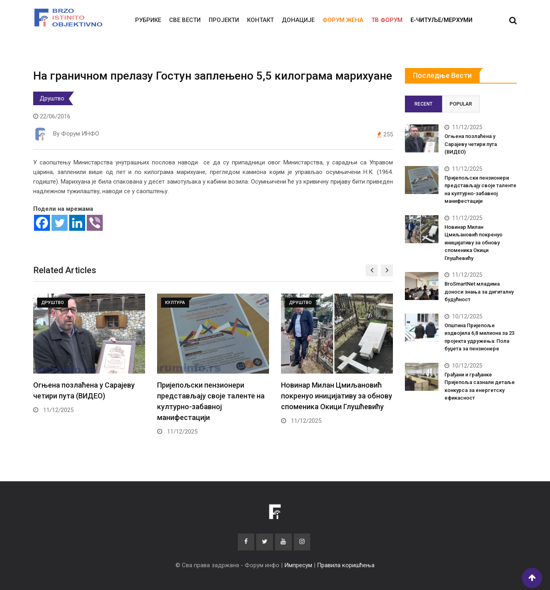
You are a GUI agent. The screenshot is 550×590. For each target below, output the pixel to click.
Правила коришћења (346, 565)
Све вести (185, 20)
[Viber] (95, 223)
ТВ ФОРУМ (387, 20)
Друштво (52, 98)
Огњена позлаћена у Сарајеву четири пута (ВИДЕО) (470, 144)
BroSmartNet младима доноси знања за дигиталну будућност (479, 291)
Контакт (260, 20)
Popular (461, 104)
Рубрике (148, 20)
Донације (298, 20)
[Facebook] (42, 223)
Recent (423, 104)
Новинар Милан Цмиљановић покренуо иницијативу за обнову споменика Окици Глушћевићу (336, 396)
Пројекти (224, 20)
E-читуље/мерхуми (441, 20)
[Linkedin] (77, 223)
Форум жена (343, 20)
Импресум (298, 565)
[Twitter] (60, 223)
